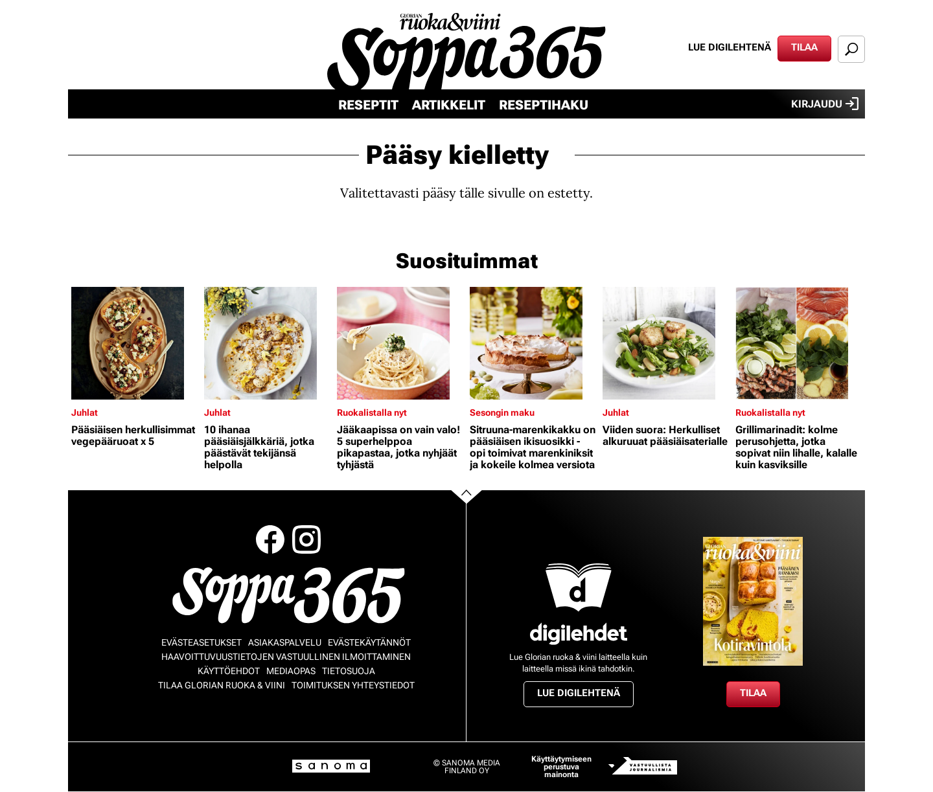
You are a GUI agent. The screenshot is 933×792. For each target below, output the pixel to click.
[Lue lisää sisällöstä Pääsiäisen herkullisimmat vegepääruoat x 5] (134, 343)
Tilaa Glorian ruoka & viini (221, 685)
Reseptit (368, 105)
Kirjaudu (824, 103)
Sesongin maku (502, 412)
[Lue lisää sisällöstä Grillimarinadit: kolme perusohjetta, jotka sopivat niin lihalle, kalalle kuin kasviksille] (798, 343)
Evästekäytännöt (369, 642)
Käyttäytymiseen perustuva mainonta (561, 766)
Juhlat (84, 412)
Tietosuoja (348, 671)
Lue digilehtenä (729, 47)
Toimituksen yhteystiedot (353, 685)
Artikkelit (448, 105)
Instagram (306, 539)
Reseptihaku (543, 105)
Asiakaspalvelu (284, 642)
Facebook (270, 539)
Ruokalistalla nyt (372, 412)
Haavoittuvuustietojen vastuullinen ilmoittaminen (286, 656)
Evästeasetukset (201, 642)
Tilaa (804, 47)
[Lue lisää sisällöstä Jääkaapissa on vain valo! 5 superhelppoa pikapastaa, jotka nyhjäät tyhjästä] (400, 343)
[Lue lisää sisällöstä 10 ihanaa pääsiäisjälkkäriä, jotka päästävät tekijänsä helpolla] (267, 343)
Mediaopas (291, 671)
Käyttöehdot (229, 671)
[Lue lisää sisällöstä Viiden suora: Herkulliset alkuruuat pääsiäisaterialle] (666, 343)
